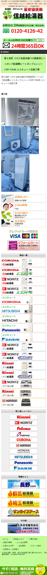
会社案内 (22, 546)
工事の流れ (33, 539)
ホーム (5, 539)
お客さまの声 (8, 546)
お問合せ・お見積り (11, 549)
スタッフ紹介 (36, 546)
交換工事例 (7, 542)
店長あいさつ (18, 539)
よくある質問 (22, 542)
